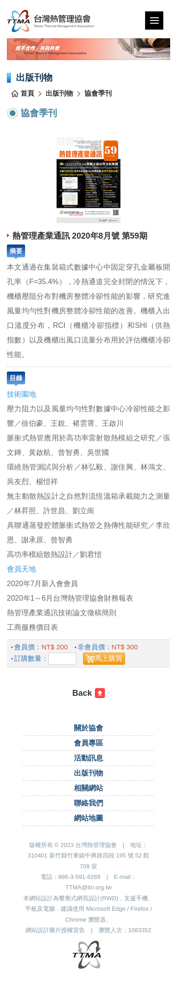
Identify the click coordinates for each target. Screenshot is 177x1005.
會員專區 (88, 743)
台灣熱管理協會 (64, 21)
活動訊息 (88, 758)
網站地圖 (88, 818)
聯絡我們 (88, 803)
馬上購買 (108, 658)
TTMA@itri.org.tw (88, 887)
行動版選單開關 (154, 22)
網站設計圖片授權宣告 (55, 930)
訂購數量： (31, 658)
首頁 (27, 93)
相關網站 (88, 788)
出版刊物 (59, 93)
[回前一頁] (88, 693)
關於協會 (88, 728)
